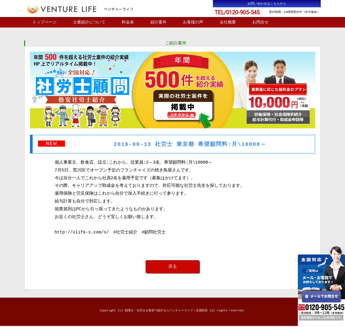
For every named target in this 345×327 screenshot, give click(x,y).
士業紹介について (89, 22)
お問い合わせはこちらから (266, 3)
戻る (172, 267)
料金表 (128, 22)
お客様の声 (193, 22)
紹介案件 (158, 22)
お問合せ (260, 22)
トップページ (44, 22)
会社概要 (228, 22)
